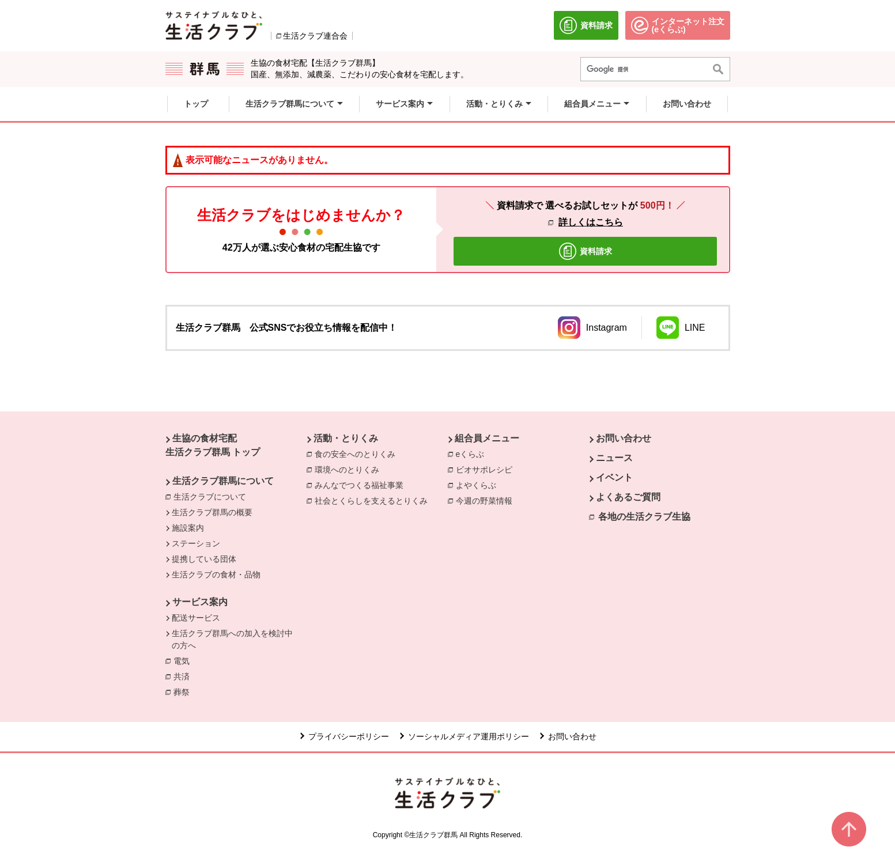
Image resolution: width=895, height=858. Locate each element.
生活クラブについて (209, 496)
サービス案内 (200, 602)
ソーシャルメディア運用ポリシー (468, 736)
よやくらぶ (479, 484)
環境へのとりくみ (350, 469)
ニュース (614, 458)
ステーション (196, 543)
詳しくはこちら (590, 222)
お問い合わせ (623, 438)
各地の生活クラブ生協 (644, 516)
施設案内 (188, 527)
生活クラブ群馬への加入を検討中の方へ (232, 639)
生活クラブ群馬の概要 (212, 512)
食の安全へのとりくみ (358, 453)
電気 (184, 660)
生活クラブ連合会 (315, 36)
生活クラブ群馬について (223, 481)
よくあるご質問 (628, 497)
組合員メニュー (487, 438)
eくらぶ (473, 453)
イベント (614, 477)
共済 (184, 676)
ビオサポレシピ (487, 469)
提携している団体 (204, 559)
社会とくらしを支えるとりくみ (374, 500)
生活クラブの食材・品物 (216, 574)
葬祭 (184, 691)
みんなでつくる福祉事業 (362, 484)
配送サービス (196, 617)
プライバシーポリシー (348, 736)
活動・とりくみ (346, 438)
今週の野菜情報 (487, 500)
